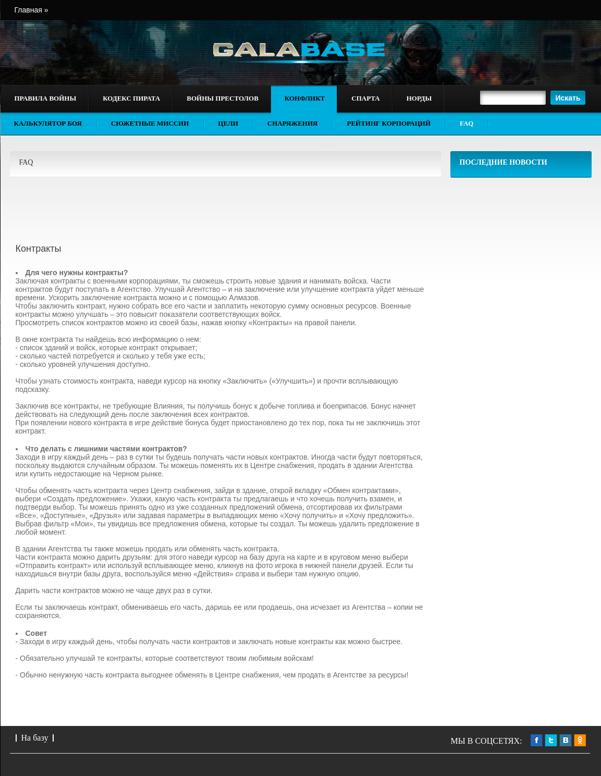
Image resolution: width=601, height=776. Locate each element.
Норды (419, 98)
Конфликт (305, 98)
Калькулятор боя (48, 123)
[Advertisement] (521, 251)
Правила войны (46, 98)
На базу (34, 737)
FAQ (466, 123)
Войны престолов (223, 98)
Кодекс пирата (131, 98)
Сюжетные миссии (150, 123)
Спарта (365, 98)
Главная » (31, 10)
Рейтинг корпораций (389, 123)
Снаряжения (292, 123)
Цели (228, 123)
